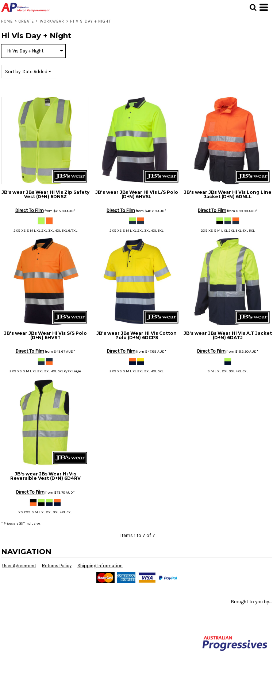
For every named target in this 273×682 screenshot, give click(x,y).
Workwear (52, 21)
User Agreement (19, 565)
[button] (253, 7)
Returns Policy (57, 565)
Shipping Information (100, 565)
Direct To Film (29, 210)
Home (7, 21)
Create (26, 21)
